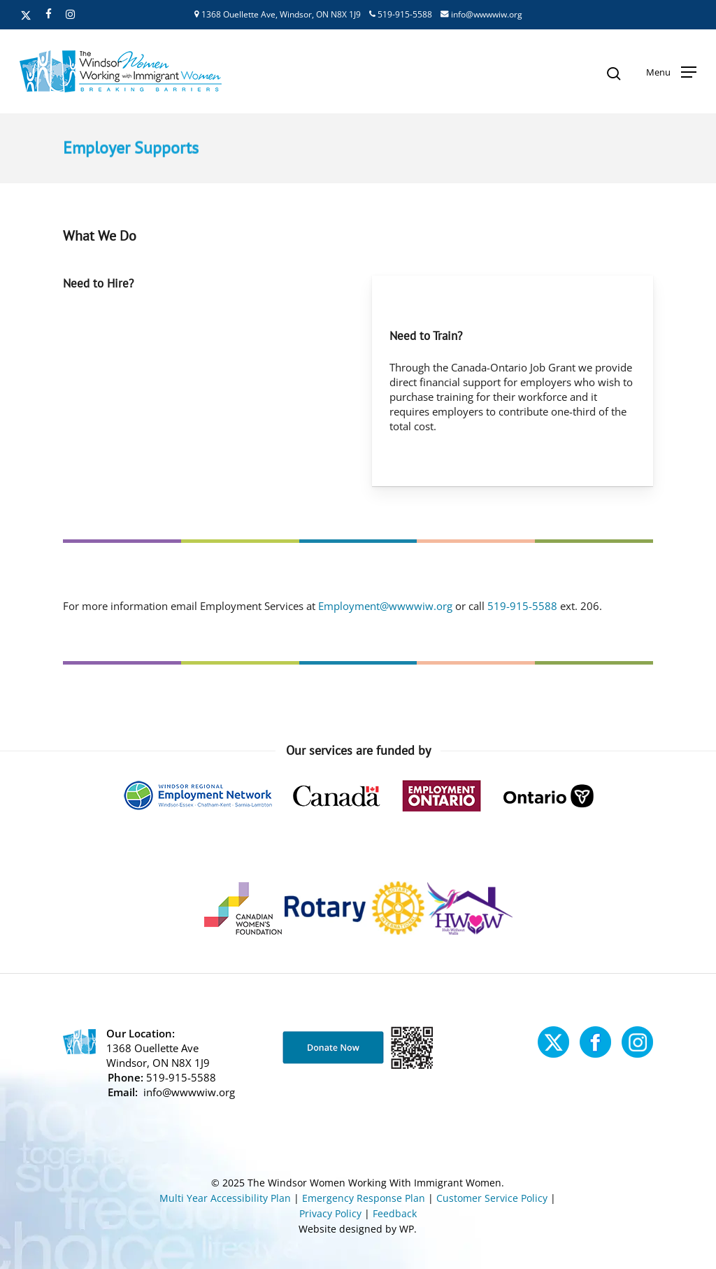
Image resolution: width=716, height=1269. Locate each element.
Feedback (395, 1213)
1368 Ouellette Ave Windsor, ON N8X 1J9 (158, 1055)
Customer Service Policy (491, 1198)
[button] (671, 71)
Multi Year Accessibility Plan (225, 1198)
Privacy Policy (330, 1213)
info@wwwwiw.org (481, 14)
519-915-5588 (400, 14)
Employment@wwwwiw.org (385, 606)
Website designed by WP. (358, 1228)
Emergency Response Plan (363, 1198)
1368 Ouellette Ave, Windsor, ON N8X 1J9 (277, 14)
